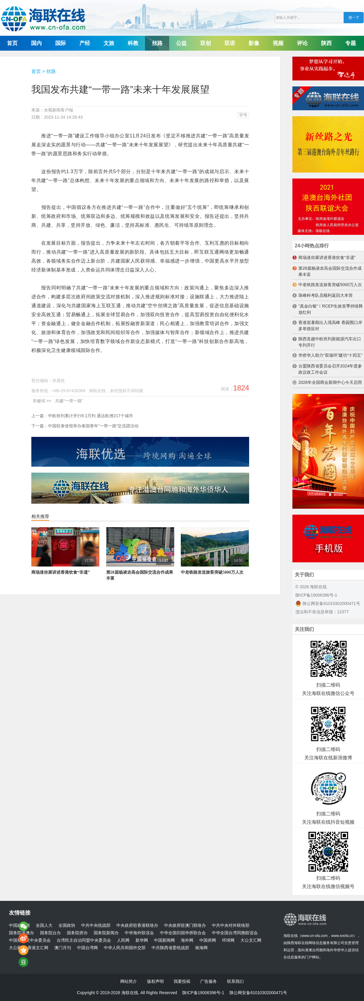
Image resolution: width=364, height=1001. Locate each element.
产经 (84, 43)
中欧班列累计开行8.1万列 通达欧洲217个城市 (90, 415)
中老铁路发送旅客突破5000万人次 (212, 572)
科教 (133, 43)
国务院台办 (50, 933)
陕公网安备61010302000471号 (327, 603)
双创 (205, 43)
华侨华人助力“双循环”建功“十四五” (330, 355)
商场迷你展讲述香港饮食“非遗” (60, 572)
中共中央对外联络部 (230, 925)
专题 (350, 43)
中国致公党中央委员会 (30, 940)
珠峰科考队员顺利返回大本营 (325, 295)
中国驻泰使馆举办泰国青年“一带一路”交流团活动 (93, 425)
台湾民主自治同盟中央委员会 (84, 940)
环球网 (228, 940)
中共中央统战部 (95, 925)
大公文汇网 (250, 940)
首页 (12, 43)
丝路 (157, 43)
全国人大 (44, 925)
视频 (278, 43)
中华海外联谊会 (139, 933)
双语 (229, 43)
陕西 (326, 43)
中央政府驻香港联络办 (137, 925)
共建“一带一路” (69, 400)
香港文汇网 (37, 948)
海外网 (187, 940)
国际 (60, 43)
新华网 (141, 940)
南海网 (201, 948)
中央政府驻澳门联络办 (185, 925)
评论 (302, 43)
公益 (181, 43)
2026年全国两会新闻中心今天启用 (330, 382)
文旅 (109, 43)
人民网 (123, 940)
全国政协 (66, 925)
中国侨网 (207, 940)
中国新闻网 (164, 940)
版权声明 (155, 981)
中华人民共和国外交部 (125, 948)
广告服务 (208, 981)
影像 (254, 43)
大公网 (15, 948)
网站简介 (128, 981)
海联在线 (290, 936)
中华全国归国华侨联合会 (183, 933)
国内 (36, 43)
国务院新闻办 (106, 933)
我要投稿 (182, 981)
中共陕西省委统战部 (170, 948)
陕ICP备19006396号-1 (316, 595)
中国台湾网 (87, 948)
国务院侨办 (77, 933)
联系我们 (235, 981)
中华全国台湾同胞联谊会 (235, 933)
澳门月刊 (62, 948)
